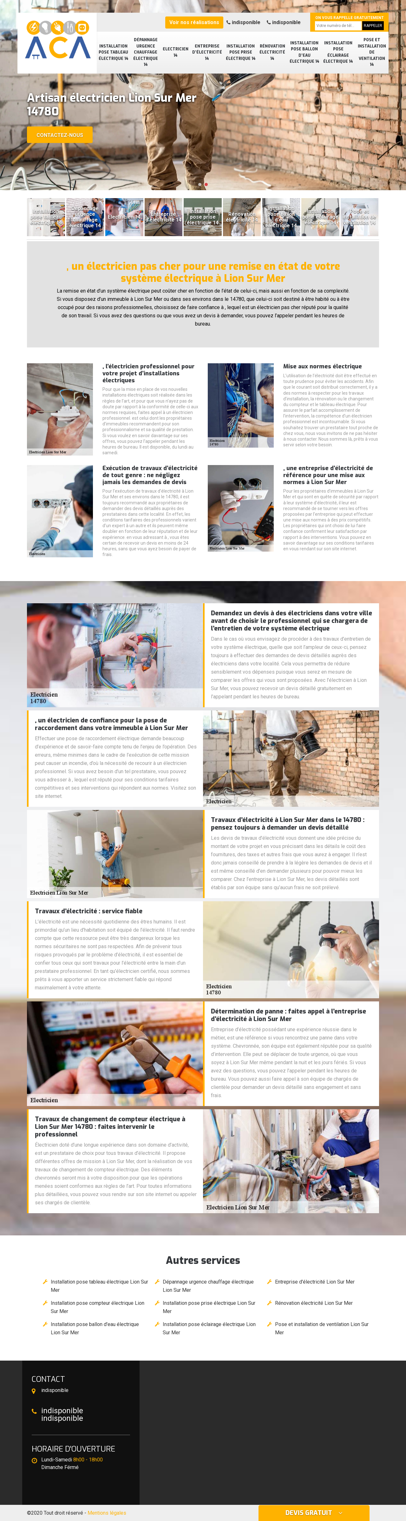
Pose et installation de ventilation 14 (372, 52)
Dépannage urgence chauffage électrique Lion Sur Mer (208, 1286)
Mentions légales (107, 1513)
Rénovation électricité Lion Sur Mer (314, 1303)
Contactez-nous (59, 135)
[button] (200, 184)
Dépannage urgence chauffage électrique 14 (145, 52)
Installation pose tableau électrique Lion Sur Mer (99, 1286)
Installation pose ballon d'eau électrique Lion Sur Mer (95, 1328)
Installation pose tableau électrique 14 (113, 52)
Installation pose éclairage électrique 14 (338, 52)
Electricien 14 (175, 52)
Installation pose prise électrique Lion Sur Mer (209, 1307)
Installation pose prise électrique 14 (241, 52)
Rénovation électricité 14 (272, 52)
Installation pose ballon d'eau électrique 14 (304, 52)
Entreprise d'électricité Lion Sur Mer (315, 1282)
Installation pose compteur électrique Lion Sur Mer (97, 1307)
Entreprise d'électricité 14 (207, 52)
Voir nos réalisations (194, 22)
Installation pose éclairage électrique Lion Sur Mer (209, 1328)
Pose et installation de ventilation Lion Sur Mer (322, 1328)
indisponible (243, 22)
